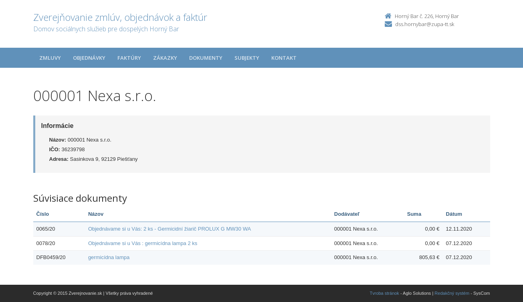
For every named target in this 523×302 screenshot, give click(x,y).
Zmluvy (50, 57)
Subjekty (246, 57)
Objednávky (89, 57)
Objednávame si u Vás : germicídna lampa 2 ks (142, 243)
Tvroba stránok (384, 293)
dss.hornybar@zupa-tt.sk (424, 24)
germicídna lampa (108, 257)
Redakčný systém (451, 293)
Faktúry (129, 57)
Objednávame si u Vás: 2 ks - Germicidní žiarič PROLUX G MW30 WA (169, 229)
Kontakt (284, 57)
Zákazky (165, 57)
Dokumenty (205, 57)
